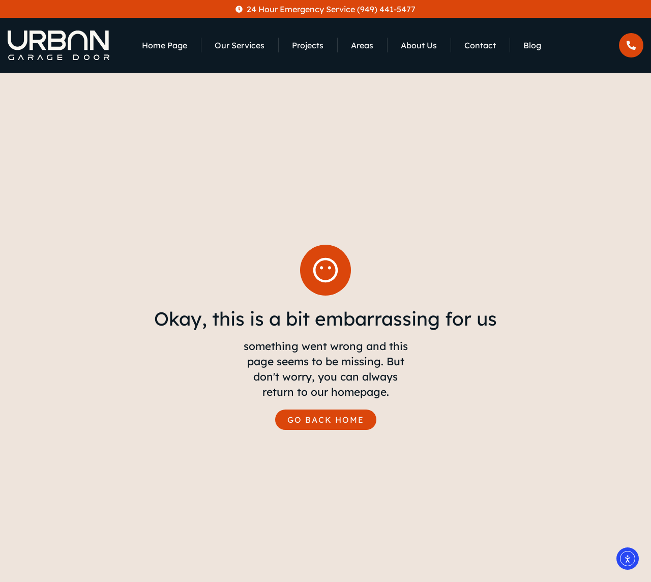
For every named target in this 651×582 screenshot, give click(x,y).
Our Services (239, 45)
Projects (307, 45)
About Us (419, 45)
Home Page (164, 45)
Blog (532, 45)
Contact (480, 45)
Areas (362, 45)
